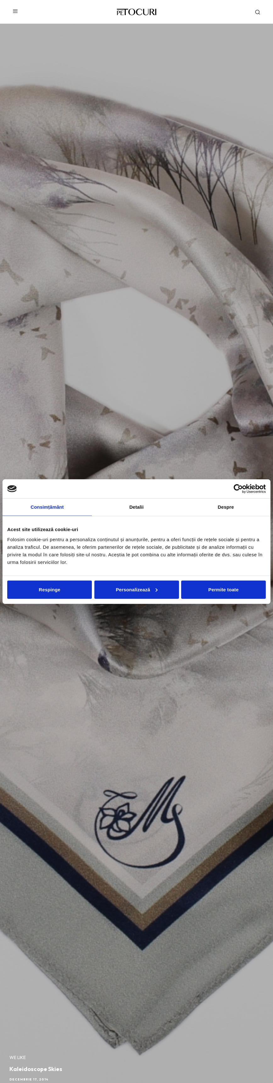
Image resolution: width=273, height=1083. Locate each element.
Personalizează (137, 589)
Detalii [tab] (136, 507)
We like (17, 1057)
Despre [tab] (226, 507)
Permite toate (223, 589)
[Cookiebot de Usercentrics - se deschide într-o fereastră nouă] (238, 489)
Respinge (49, 589)
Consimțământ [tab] (47, 507)
